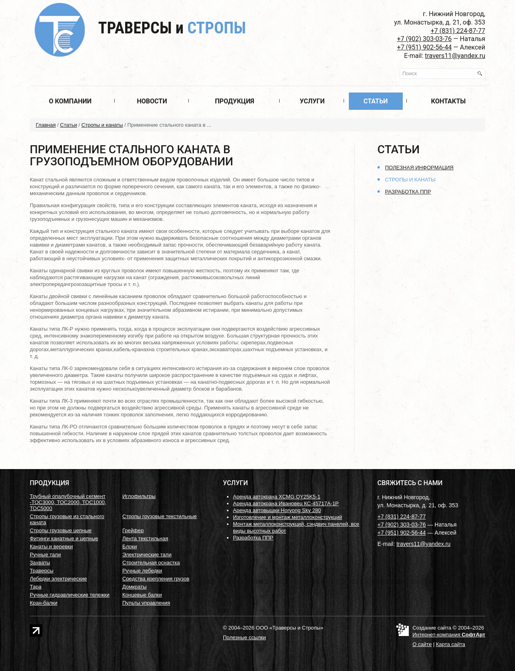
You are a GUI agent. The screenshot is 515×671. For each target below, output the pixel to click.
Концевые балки (142, 595)
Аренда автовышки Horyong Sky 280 (277, 510)
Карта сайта (450, 644)
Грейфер (133, 530)
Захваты (40, 563)
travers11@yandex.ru (455, 56)
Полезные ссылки (244, 637)
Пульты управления (146, 603)
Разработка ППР (408, 192)
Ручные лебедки (142, 571)
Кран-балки (43, 603)
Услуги (312, 101)
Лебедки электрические (58, 579)
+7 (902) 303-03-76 (424, 39)
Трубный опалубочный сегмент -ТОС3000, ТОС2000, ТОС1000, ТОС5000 (68, 502)
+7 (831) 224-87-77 (458, 31)
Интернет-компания (448, 635)
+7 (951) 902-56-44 (424, 47)
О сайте (422, 644)
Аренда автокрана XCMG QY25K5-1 (276, 497)
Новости (152, 101)
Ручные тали (45, 555)
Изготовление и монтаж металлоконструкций (287, 517)
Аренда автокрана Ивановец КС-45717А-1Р (286, 503)
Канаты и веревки (51, 546)
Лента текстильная (145, 538)
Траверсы (172, 28)
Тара (35, 587)
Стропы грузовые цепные (61, 530)
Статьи (375, 101)
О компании (70, 101)
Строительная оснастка (151, 563)
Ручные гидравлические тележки (69, 595)
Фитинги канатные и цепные (64, 538)
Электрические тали (146, 555)
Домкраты (134, 587)
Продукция (234, 101)
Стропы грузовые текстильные (159, 516)
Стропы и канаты (102, 125)
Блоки (129, 546)
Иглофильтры (139, 496)
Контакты (448, 101)
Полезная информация (419, 168)
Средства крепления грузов (156, 579)
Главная (46, 125)
